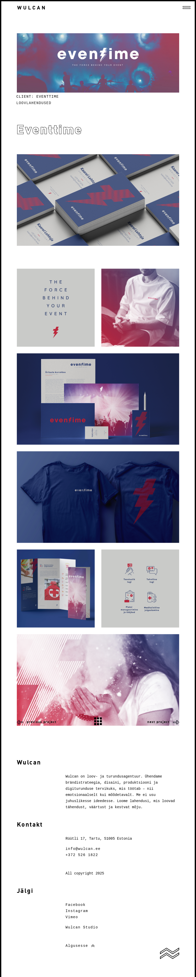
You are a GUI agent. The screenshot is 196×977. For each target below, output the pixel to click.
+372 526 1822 (82, 855)
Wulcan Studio (82, 927)
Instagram (77, 911)
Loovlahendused (33, 103)
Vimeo (72, 917)
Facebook (75, 905)
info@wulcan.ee (83, 849)
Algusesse (77, 946)
